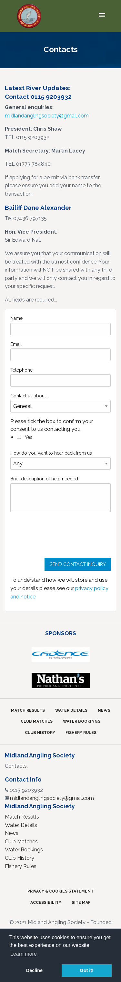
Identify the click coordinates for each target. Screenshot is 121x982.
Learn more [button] (23, 954)
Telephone (21, 370)
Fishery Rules (81, 732)
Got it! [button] (86, 970)
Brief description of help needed (44, 478)
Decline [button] (34, 970)
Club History (40, 732)
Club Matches (37, 721)
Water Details (71, 710)
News (104, 710)
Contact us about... (29, 395)
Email (16, 344)
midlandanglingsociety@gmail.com (47, 116)
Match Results (28, 710)
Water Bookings (81, 721)
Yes (24, 437)
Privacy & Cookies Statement (60, 891)
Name (16, 318)
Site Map (81, 902)
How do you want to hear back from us (51, 453)
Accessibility (45, 902)
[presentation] (59, 537)
